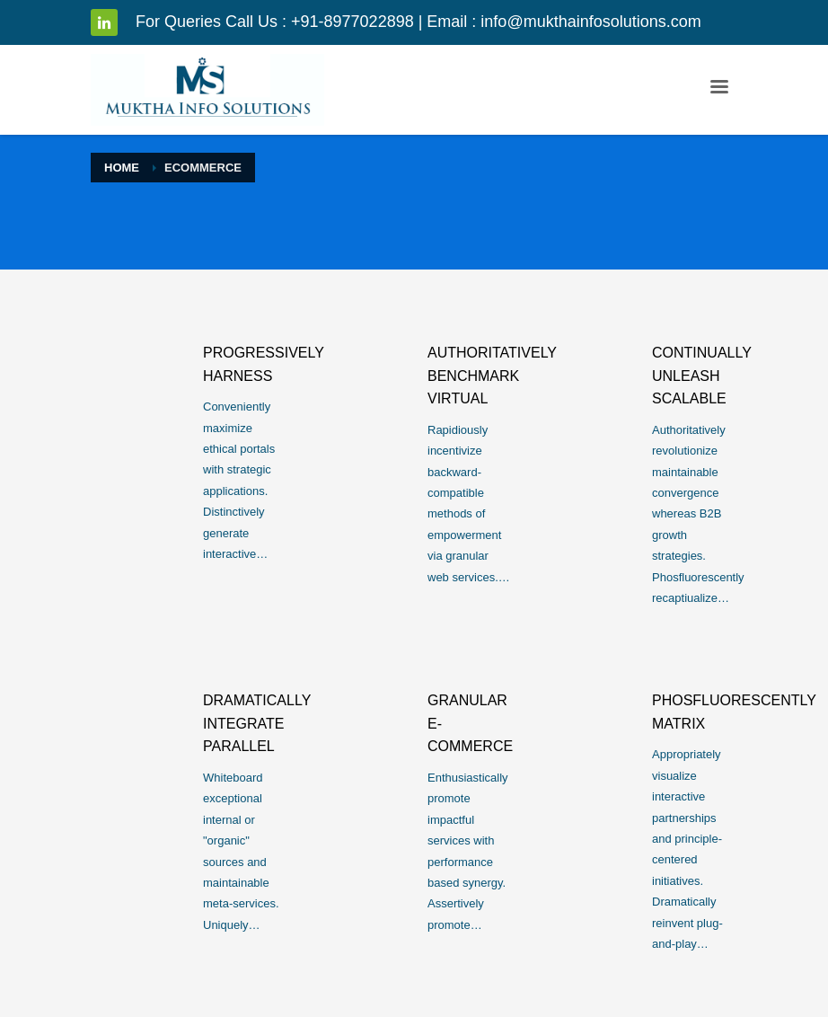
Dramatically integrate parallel (257, 723)
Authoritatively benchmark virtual (492, 375)
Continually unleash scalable (702, 375)
